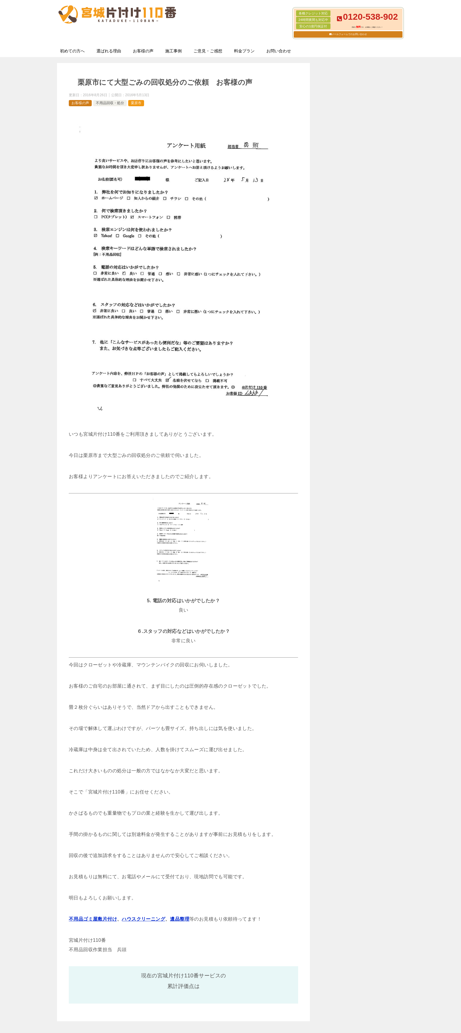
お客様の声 (143, 51)
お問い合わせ (278, 51)
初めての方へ (72, 51)
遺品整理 (179, 918)
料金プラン (244, 51)
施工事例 (173, 51)
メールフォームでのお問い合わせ (349, 34)
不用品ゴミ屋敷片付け (93, 918)
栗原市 (136, 103)
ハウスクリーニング (143, 918)
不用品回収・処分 (110, 103)
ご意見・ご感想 (207, 51)
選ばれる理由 (108, 51)
